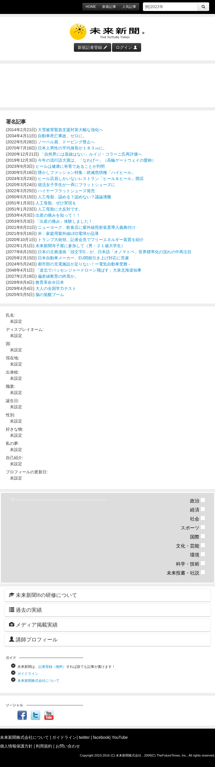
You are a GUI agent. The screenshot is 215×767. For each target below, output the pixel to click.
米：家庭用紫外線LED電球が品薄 (68, 233)
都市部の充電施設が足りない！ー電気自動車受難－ (85, 264)
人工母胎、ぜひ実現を (55, 203)
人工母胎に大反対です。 (60, 209)
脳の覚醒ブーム (49, 294)
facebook (101, 737)
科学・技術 (190, 563)
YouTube (120, 737)
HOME (91, 7)
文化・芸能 (190, 545)
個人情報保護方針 (16, 746)
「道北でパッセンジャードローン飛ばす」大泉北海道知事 (88, 270)
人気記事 (129, 7)
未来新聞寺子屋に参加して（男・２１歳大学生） (80, 245)
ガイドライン (27, 674)
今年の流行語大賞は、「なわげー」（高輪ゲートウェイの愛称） (97, 160)
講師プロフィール (33, 639)
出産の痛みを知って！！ (57, 215)
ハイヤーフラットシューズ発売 (66, 190)
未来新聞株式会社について (38, 681)
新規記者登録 (92, 47)
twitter (84, 737)
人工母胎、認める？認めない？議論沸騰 (74, 197)
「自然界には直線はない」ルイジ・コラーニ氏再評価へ (91, 154)
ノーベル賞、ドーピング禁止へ (66, 142)
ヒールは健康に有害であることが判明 (70, 166)
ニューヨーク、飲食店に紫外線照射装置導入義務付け (87, 227)
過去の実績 (25, 610)
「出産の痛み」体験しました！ (64, 221)
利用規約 (44, 746)
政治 (197, 500)
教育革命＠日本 (49, 282)
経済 (197, 509)
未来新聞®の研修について (43, 595)
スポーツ (193, 527)
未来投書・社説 (186, 572)
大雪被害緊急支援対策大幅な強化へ (70, 129)
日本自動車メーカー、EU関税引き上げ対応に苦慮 (83, 258)
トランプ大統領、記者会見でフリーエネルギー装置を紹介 (91, 239)
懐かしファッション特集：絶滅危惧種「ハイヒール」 (87, 172)
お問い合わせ (68, 746)
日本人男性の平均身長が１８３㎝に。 (72, 148)
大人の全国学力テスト (55, 288)
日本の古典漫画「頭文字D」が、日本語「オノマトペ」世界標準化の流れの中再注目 (114, 251)
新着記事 (109, 7)
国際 (197, 536)
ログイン (126, 47)
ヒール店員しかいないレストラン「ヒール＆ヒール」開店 (91, 178)
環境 (197, 554)
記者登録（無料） (52, 667)
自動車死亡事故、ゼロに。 (62, 135)
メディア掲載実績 (33, 625)
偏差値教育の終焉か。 (58, 276)
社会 (197, 518)
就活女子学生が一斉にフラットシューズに (76, 184)
